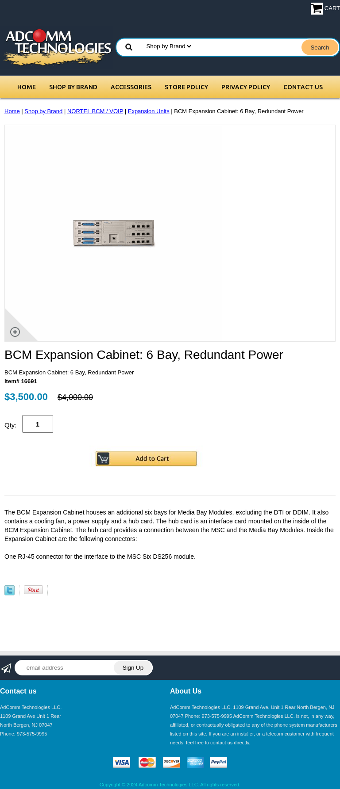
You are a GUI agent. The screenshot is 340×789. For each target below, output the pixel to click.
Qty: (10, 425)
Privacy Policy (245, 87)
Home (26, 87)
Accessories (131, 87)
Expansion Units (149, 111)
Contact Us (303, 87)
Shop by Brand (73, 87)
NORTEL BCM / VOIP (95, 111)
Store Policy (186, 87)
